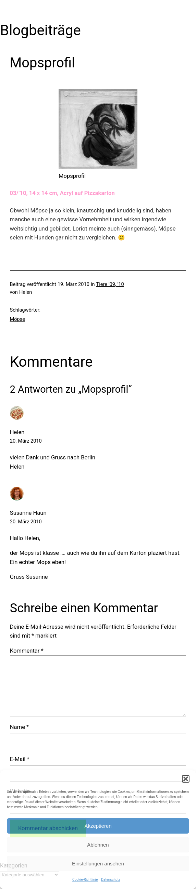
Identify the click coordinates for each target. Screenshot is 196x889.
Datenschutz (110, 879)
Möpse (17, 319)
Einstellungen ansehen (98, 863)
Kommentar (27, 651)
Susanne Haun (28, 513)
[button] (185, 778)
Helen (17, 432)
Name (19, 727)
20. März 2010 (26, 441)
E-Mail (19, 759)
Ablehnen (98, 845)
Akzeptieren (97, 826)
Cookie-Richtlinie (85, 879)
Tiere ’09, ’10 (110, 284)
